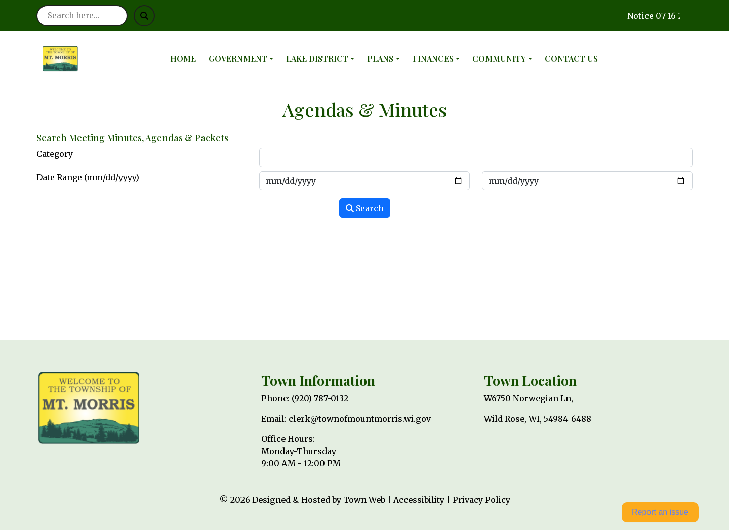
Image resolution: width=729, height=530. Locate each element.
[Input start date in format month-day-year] (364, 180)
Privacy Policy (481, 500)
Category (54, 154)
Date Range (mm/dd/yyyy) (87, 177)
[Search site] (82, 15)
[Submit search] (144, 15)
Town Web (364, 500)
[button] (243, 59)
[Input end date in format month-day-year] (587, 180)
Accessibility (418, 500)
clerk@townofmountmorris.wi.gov (360, 419)
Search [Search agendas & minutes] (365, 208)
